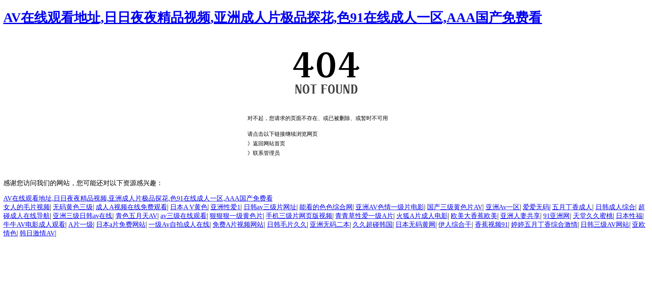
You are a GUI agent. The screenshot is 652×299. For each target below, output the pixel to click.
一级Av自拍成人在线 (178, 224)
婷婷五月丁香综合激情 (544, 224)
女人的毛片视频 (26, 207)
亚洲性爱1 (225, 207)
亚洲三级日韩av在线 (82, 215)
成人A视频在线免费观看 (131, 207)
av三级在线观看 (184, 215)
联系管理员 (266, 153)
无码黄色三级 (73, 207)
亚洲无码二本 (330, 224)
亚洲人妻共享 (520, 215)
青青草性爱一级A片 (364, 215)
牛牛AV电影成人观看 (34, 224)
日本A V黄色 (188, 207)
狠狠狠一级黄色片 (236, 215)
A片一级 (80, 224)
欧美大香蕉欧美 (474, 215)
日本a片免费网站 (121, 224)
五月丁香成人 (572, 207)
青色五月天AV (137, 215)
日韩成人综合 (615, 207)
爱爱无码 (536, 207)
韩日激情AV (37, 233)
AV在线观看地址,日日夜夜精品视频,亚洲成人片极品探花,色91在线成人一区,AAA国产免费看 (272, 17)
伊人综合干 (455, 224)
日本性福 (629, 215)
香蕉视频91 (491, 224)
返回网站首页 (269, 143)
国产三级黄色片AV (454, 207)
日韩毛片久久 (287, 224)
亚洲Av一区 (503, 207)
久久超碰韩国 (373, 224)
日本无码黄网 (415, 224)
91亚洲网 (556, 215)
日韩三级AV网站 (604, 224)
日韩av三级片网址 (270, 207)
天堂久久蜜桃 (593, 215)
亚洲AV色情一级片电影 (390, 207)
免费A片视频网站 (238, 224)
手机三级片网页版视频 (299, 215)
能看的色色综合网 (326, 207)
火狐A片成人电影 (422, 215)
